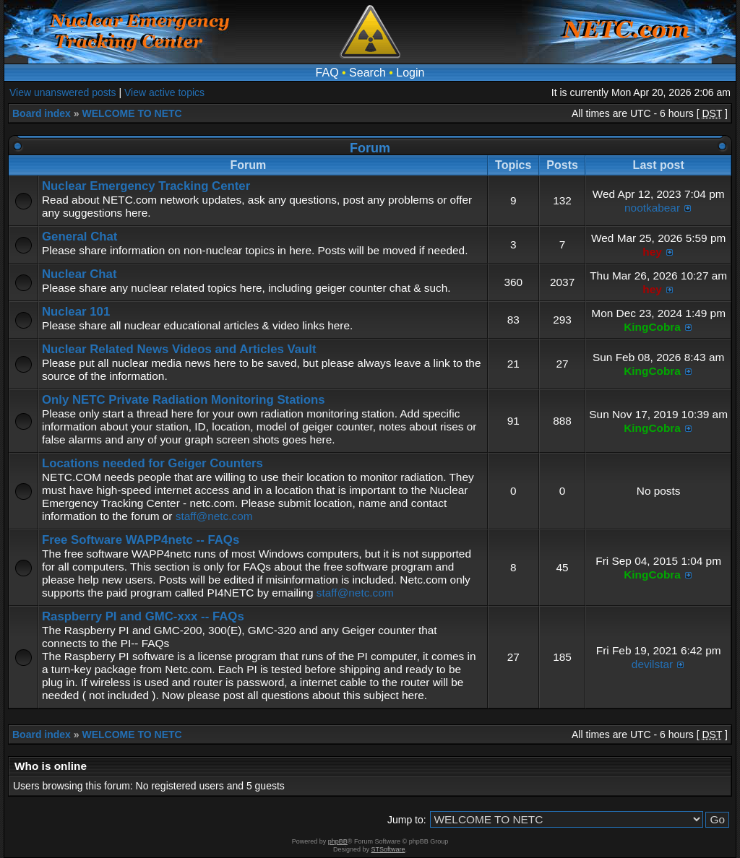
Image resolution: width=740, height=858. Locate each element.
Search (367, 72)
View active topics (164, 92)
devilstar (652, 664)
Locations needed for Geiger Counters (152, 463)
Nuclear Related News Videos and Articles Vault (179, 349)
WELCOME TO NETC (131, 113)
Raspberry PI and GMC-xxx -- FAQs (143, 616)
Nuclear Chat (79, 274)
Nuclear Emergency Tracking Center (146, 186)
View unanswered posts (62, 92)
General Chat (79, 236)
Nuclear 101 (76, 311)
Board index (41, 113)
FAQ (327, 72)
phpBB (338, 841)
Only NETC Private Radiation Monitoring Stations (183, 400)
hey (652, 252)
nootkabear (652, 208)
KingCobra (652, 327)
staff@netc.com (214, 516)
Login (410, 72)
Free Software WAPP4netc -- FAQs (140, 540)
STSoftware (388, 849)
